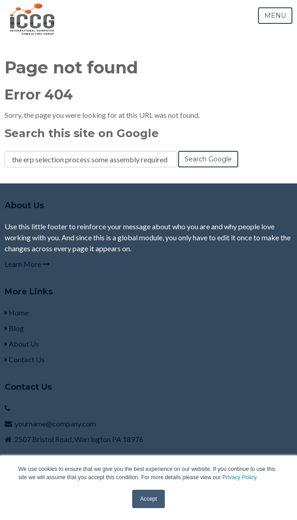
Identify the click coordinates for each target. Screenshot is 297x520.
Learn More (27, 264)
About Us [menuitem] (22, 343)
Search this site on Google (82, 133)
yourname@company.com (55, 423)
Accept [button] (148, 499)
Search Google (208, 159)
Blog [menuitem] (14, 328)
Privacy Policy (239, 477)
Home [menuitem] (16, 312)
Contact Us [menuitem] (25, 359)
